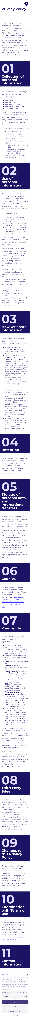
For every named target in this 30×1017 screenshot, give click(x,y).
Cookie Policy (14, 1015)
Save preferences (15, 1011)
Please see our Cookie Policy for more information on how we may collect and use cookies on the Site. (13, 602)
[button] (27, 974)
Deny (15, 1006)
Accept (15, 1002)
